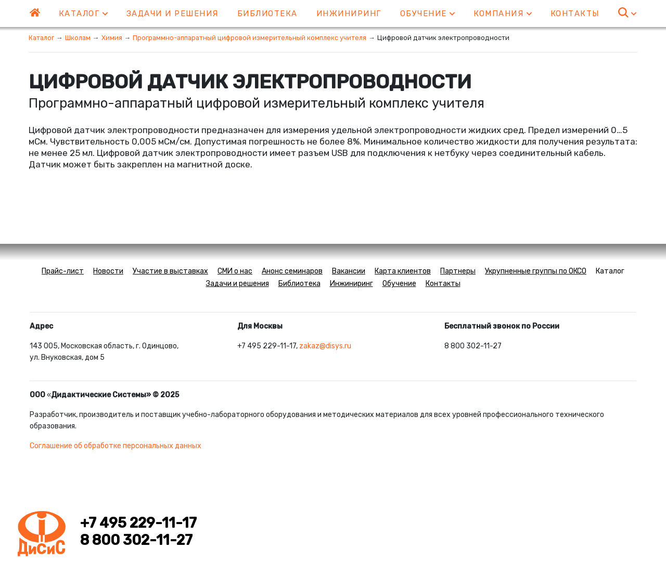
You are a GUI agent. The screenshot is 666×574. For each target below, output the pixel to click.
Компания (502, 13)
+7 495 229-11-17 (138, 523)
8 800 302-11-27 (136, 540)
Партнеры (458, 271)
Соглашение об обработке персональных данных (115, 445)
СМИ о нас (234, 271)
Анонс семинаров (292, 271)
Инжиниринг (348, 13)
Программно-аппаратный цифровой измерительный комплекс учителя (249, 38)
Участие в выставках (170, 271)
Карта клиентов (403, 271)
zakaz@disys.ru (325, 346)
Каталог (83, 13)
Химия (111, 38)
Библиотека (267, 13)
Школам (78, 38)
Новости (108, 271)
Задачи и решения (172, 13)
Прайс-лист (63, 271)
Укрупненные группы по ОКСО (535, 271)
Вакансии (348, 271)
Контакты (574, 13)
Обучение (427, 13)
